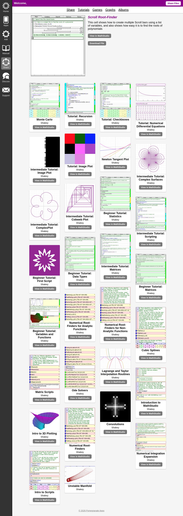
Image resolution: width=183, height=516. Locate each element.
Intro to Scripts (44, 492)
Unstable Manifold (80, 485)
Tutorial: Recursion (79, 116)
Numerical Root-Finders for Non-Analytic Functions (115, 328)
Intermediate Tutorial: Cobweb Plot (80, 218)
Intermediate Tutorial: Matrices (115, 268)
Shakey (44, 123)
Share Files (173, 3)
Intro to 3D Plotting (44, 433)
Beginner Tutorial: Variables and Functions (44, 334)
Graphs (110, 9)
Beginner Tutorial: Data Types (80, 275)
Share (71, 9)
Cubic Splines (151, 350)
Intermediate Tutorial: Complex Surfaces (151, 178)
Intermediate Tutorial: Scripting (151, 235)
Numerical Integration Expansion (151, 455)
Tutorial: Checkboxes (115, 119)
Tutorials (83, 9)
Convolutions (115, 424)
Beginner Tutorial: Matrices (151, 288)
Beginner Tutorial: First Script (44, 279)
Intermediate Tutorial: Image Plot (44, 171)
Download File (97, 43)
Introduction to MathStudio (150, 404)
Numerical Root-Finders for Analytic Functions (80, 326)
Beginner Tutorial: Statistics (115, 215)
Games (97, 9)
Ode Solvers (80, 390)
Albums (123, 9)
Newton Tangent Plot (115, 159)
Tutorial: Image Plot (80, 166)
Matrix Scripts (44, 392)
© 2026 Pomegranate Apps (91, 510)
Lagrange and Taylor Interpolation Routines (115, 372)
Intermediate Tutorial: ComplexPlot (44, 226)
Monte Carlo (44, 119)
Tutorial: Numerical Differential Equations (150, 125)
